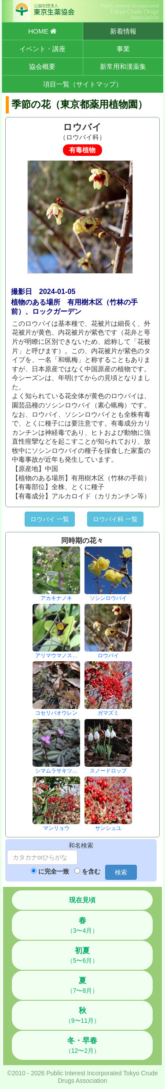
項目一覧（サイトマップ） (82, 84)
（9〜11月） (82, 1015)
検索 (121, 872)
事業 (123, 49)
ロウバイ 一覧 (49, 519)
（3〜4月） (83, 925)
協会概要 (42, 66)
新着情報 (123, 31)
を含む (91, 871)
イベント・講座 (42, 49)
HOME (42, 31)
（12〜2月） (82, 1045)
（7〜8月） (83, 985)
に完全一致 (53, 871)
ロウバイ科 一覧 (115, 519)
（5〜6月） (83, 955)
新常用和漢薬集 (123, 66)
